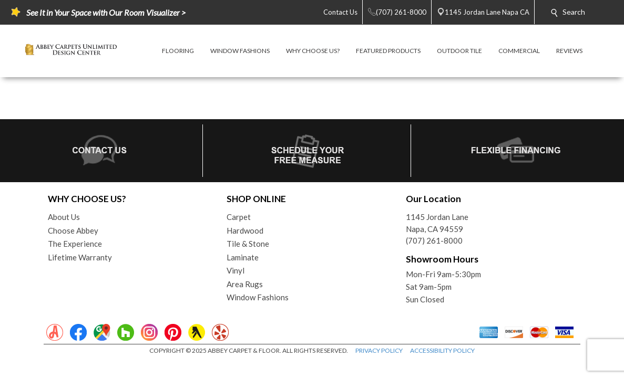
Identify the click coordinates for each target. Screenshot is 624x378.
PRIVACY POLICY (379, 350)
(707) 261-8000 (434, 240)
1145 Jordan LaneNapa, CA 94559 (437, 223)
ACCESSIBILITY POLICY (442, 350)
